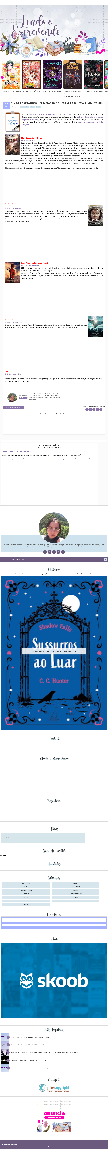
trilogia (26, 905)
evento (75, 890)
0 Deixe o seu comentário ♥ (14, 407)
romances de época (76, 894)
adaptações (25, 107)
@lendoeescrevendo (10, 838)
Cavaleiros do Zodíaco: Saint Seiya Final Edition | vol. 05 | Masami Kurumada (32, 93)
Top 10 (38, 107)
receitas (26, 894)
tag (26, 901)
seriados (26, 897)
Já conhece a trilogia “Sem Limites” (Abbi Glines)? (29, 1045)
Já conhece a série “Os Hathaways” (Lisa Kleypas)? (30, 1068)
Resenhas (76, 883)
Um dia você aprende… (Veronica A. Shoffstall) (29, 1060)
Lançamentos (26, 883)
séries (76, 897)
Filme (32, 107)
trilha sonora (75, 901)
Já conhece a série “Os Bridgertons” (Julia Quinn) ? (30, 1037)
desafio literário (26, 890)
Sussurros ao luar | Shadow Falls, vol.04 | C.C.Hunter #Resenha (54, 651)
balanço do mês (76, 887)
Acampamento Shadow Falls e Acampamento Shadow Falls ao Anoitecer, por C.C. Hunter (44, 1052)
